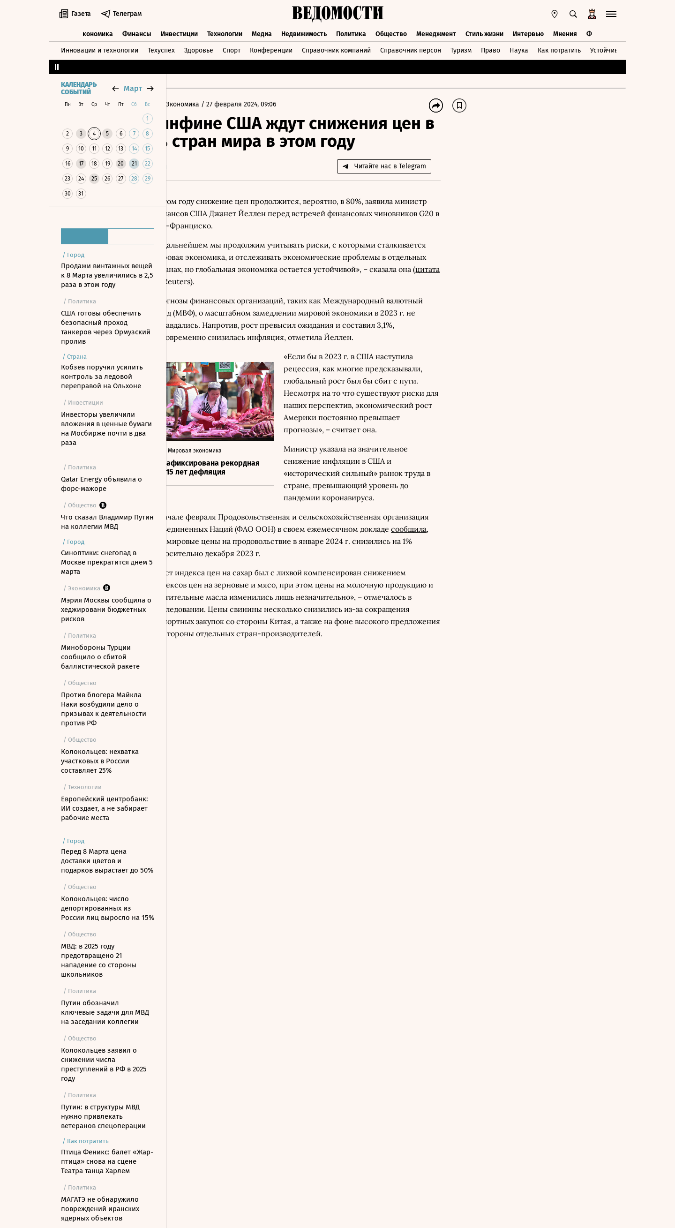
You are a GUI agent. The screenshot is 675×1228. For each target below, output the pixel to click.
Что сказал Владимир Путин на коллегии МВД (107, 522)
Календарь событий (79, 88)
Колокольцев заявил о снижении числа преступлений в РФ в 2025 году (104, 1064)
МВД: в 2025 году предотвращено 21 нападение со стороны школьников (98, 960)
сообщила (296, 607)
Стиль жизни (484, 32)
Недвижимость (304, 32)
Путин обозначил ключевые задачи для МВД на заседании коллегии (105, 1012)
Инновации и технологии (99, 49)
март (133, 88)
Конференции (271, 49)
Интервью (528, 32)
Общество (391, 32)
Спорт (231, 49)
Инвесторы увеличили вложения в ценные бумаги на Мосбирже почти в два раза (106, 428)
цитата (308, 299)
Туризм (461, 49)
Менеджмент (436, 32)
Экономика (96, 32)
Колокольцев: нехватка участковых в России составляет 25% (100, 761)
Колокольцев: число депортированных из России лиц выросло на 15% (107, 908)
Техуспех (161, 49)
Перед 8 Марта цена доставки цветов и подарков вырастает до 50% (107, 860)
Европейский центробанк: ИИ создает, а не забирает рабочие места (104, 808)
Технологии (224, 32)
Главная (189, 104)
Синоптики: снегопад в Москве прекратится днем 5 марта (107, 562)
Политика (351, 32)
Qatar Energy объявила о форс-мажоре (101, 484)
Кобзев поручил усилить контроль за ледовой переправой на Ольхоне (102, 376)
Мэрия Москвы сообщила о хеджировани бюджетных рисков (106, 609)
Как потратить (559, 49)
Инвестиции (179, 32)
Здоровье (198, 49)
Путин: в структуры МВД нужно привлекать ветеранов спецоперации (103, 1116)
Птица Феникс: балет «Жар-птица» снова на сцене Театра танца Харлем (107, 1161)
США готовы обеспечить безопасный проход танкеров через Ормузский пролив (105, 327)
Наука (519, 49)
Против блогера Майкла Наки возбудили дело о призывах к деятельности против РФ (103, 709)
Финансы (136, 32)
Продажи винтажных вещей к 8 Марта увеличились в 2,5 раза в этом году (107, 275)
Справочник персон (410, 49)
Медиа (262, 32)
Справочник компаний (336, 49)
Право (490, 49)
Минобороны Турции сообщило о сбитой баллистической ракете (100, 657)
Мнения (565, 32)
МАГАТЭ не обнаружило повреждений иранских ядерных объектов (100, 1208)
